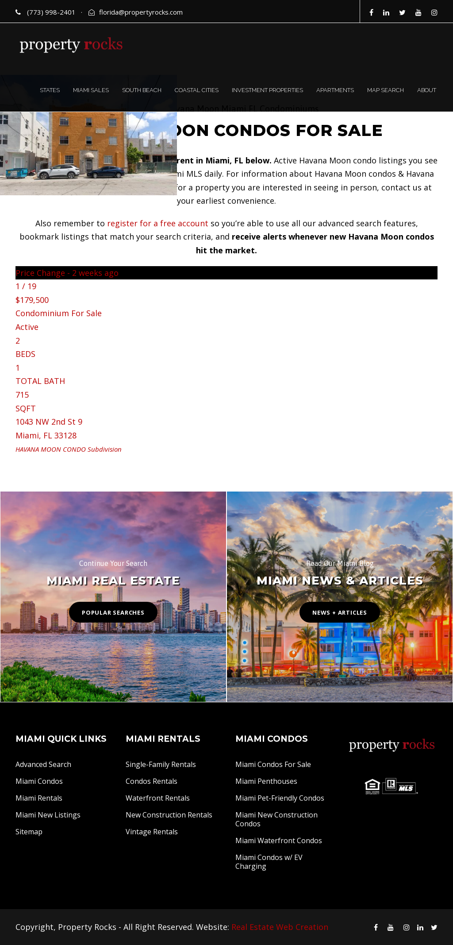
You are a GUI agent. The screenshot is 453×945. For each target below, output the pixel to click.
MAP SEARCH (385, 90)
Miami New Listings (48, 815)
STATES (50, 90)
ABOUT (426, 90)
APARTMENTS (335, 90)
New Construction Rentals (169, 815)
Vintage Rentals (152, 832)
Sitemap (28, 832)
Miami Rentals (38, 798)
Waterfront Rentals (158, 798)
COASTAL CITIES (197, 90)
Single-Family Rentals (161, 764)
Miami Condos (39, 781)
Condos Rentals (151, 781)
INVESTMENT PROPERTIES (267, 90)
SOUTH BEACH (141, 90)
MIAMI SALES (91, 90)
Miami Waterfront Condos (278, 840)
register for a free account (157, 223)
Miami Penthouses (266, 781)
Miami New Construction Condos (276, 819)
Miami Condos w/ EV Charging (269, 861)
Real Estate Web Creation (279, 927)
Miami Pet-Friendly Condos (279, 798)
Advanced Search (43, 764)
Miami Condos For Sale (273, 764)
